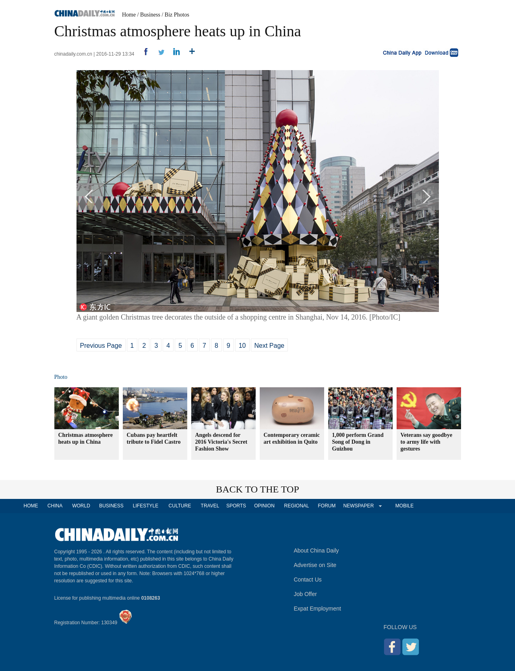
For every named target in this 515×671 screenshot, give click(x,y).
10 (242, 345)
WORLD (81, 506)
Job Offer (305, 594)
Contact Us (308, 579)
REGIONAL (296, 506)
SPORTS (236, 506)
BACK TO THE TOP (257, 489)
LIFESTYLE (145, 506)
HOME (31, 506)
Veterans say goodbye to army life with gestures (427, 442)
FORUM (327, 506)
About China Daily (316, 550)
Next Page (269, 345)
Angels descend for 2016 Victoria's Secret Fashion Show (221, 442)
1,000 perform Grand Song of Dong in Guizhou (358, 442)
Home (129, 15)
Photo (61, 377)
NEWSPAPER (358, 506)
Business (150, 15)
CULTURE (180, 506)
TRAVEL (210, 506)
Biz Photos (177, 15)
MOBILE (404, 506)
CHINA (55, 506)
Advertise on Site (315, 565)
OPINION (264, 506)
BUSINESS (111, 506)
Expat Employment (317, 608)
